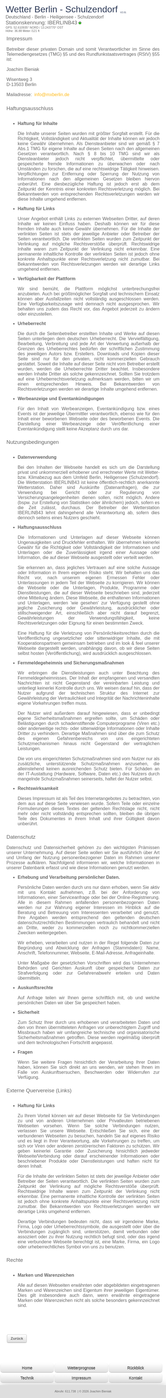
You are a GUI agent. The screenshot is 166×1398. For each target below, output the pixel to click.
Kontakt (135, 1378)
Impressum (81, 1378)
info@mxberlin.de (51, 94)
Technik (27, 1378)
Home (27, 1367)
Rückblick (135, 1367)
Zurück (17, 1338)
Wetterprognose (81, 1367)
